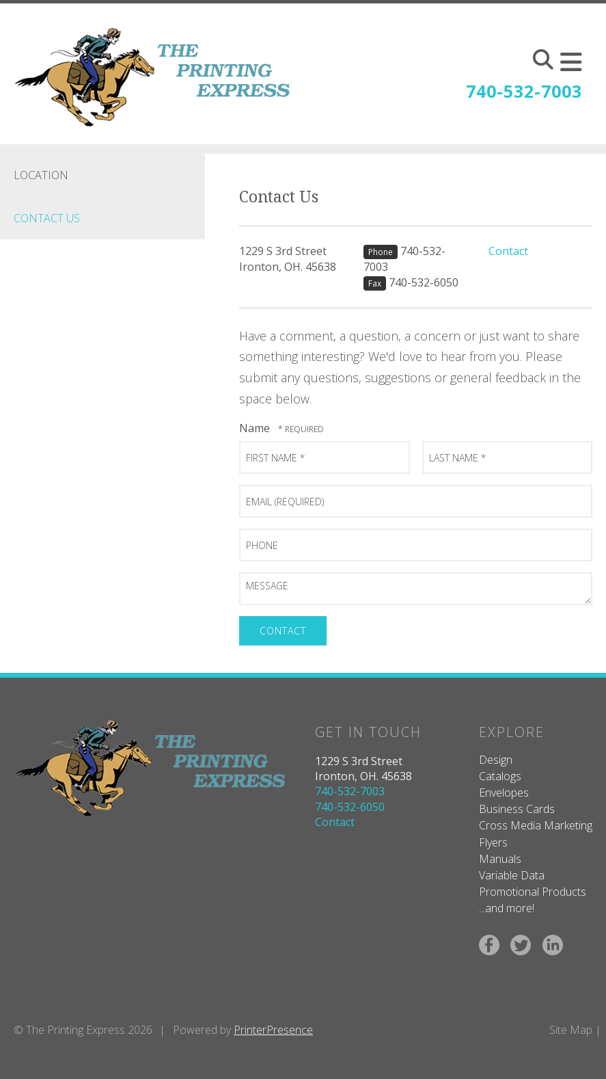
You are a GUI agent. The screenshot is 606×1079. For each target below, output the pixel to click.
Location (41, 175)
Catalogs (500, 776)
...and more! (506, 908)
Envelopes (504, 792)
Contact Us (47, 218)
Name (256, 428)
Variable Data (512, 875)
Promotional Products (532, 891)
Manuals (500, 858)
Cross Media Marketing (535, 825)
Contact (508, 250)
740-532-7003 (524, 91)
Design (495, 759)
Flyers (493, 842)
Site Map (570, 1029)
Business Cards (517, 808)
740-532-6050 (423, 282)
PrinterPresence (273, 1029)
